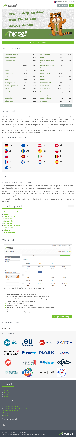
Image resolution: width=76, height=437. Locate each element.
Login (71, 2)
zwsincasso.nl (8, 219)
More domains (66, 105)
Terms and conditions (10, 406)
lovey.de (6, 214)
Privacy (5, 413)
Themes (6, 397)
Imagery (6, 392)
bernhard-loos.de (9, 232)
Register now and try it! (62, 317)
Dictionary (6, 394)
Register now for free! (38, 42)
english (58, 2)
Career (5, 390)
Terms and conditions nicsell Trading (15, 408)
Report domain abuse (10, 411)
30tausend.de (8, 221)
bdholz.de (6, 230)
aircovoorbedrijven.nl (10, 212)
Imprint (5, 415)
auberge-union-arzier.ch (11, 225)
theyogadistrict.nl (9, 216)
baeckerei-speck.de (9, 228)
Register (64, 2)
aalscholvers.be (8, 223)
